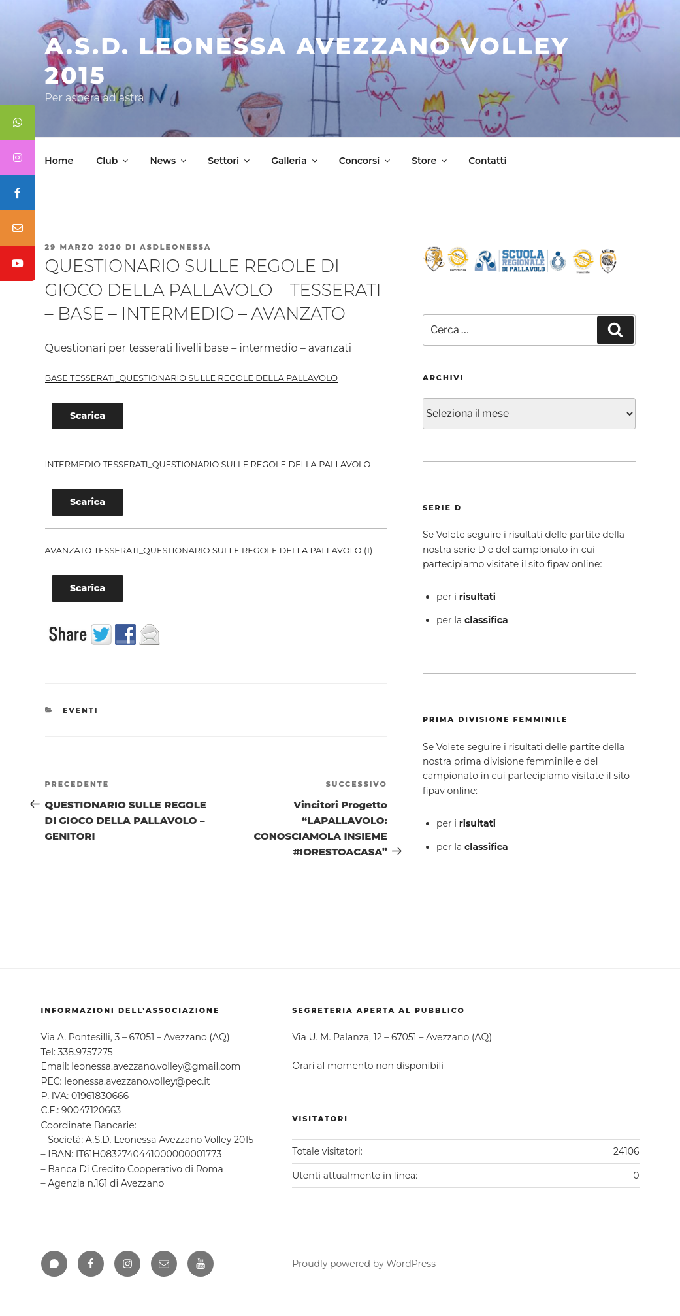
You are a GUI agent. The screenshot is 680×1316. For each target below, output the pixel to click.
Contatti (487, 161)
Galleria (295, 161)
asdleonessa (175, 247)
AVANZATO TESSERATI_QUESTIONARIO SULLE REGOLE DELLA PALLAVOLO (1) (209, 550)
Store (430, 161)
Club (113, 161)
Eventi (81, 710)
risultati (477, 596)
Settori (229, 161)
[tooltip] (17, 122)
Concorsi (366, 161)
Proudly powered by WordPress (364, 1264)
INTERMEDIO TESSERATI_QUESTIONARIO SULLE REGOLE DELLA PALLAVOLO (208, 464)
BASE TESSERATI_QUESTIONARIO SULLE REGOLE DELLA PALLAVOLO (191, 378)
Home (58, 161)
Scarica (87, 415)
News (169, 161)
